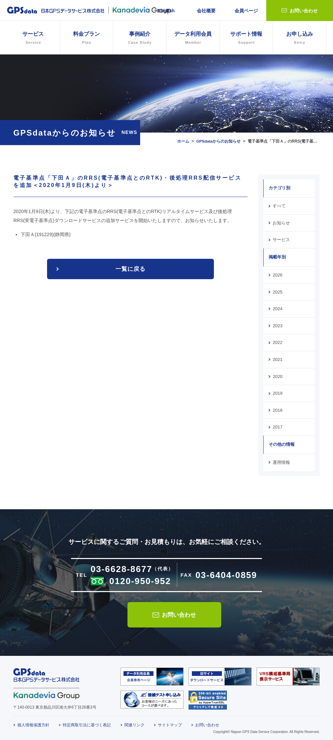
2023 (277, 324)
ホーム (183, 141)
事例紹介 (139, 38)
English (166, 10)
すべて (279, 205)
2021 (277, 357)
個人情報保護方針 (33, 722)
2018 (277, 407)
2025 (277, 291)
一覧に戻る (130, 269)
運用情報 (281, 459)
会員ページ (246, 10)
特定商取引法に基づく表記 (87, 722)
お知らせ (281, 222)
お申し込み (299, 38)
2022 (277, 341)
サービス (281, 239)
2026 (277, 274)
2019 (277, 391)
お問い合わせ (304, 10)
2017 (277, 424)
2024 (277, 307)
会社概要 (206, 10)
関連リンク (134, 722)
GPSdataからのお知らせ (218, 141)
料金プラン (86, 38)
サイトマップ (170, 722)
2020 (277, 374)
